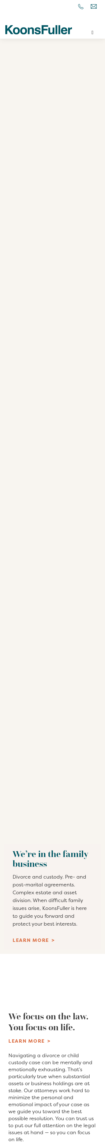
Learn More (31, 940)
